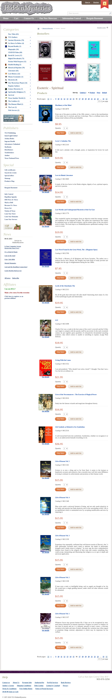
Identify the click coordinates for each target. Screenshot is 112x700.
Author (7, 155)
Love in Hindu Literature (64, 175)
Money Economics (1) (14, 77)
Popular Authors (14, 86)
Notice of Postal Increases (44, 689)
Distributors (9, 150)
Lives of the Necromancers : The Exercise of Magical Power (76, 394)
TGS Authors (11, 37)
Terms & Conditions (9, 689)
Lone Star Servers (11, 219)
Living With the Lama (63, 360)
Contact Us (29, 18)
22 (95, 99)
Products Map (9, 181)
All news (7, 278)
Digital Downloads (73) (16, 58)
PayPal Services (52, 682)
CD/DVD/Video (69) (15, 52)
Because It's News (11, 205)
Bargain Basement (11, 188)
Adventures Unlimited (12, 144)
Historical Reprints (47, 28)
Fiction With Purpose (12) (17, 61)
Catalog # (83, 93)
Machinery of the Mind (63, 105)
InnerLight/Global (11, 136)
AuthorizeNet (39, 682)
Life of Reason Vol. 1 (62, 614)
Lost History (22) (12, 74)
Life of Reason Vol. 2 (62, 577)
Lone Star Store (10, 214)
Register (96, 2)
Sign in (87, 2)
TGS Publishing (10, 133)
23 (98, 99)
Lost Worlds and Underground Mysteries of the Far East (75, 210)
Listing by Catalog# (53, 686)
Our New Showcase (48, 18)
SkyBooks (8, 147)
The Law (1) (11, 107)
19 (85, 99)
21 (92, 99)
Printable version (101, 27)
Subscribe (15, 278)
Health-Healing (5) (13, 65)
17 (79, 99)
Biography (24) (13, 49)
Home (6, 18)
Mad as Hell (9, 202)
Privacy (65, 686)
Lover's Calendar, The (63, 141)
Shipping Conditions (24, 686)
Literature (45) (13, 71)
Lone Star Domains (11, 217)
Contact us (6, 682)
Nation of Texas (10, 211)
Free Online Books (25, 689)
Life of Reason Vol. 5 (62, 461)
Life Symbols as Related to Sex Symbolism (70, 427)
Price (98, 93)
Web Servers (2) (13, 110)
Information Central (71, 18)
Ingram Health (10, 141)
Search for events (11, 173)
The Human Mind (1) (14, 104)
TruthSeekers (9, 153)
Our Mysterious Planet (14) (16, 83)
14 (70, 99)
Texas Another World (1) (15, 98)
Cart (16, 18)
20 (88, 99)
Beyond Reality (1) (13, 46)
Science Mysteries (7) (14, 89)
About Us (16, 682)
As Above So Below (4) (14, 43)
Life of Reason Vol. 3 (62, 536)
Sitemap (7, 178)
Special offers (9, 175)
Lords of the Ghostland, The (65, 286)
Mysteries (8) (11, 80)
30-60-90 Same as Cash (10, 692)
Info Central (9, 194)
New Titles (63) (13, 34)
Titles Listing (38, 686)
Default (104, 93)
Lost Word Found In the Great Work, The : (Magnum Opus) (76, 250)
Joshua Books (9, 138)
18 (82, 99)
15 (73, 99)
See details (45, 122)
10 (58, 99)
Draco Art (8, 208)
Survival (9, 95)
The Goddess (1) (12, 101)
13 (67, 99)
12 (64, 99)
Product (92, 93)
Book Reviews (66, 682)
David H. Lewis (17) (13, 55)
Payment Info (27, 682)
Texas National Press (12, 158)
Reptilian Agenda (11, 197)
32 (103, 99)
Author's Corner (8, 686)
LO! (56, 320)
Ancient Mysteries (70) (14, 40)
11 (61, 99)
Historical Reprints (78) (15, 68)
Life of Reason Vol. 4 (62, 497)
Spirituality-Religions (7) (15, 92)
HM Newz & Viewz (11, 200)
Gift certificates (10, 170)
